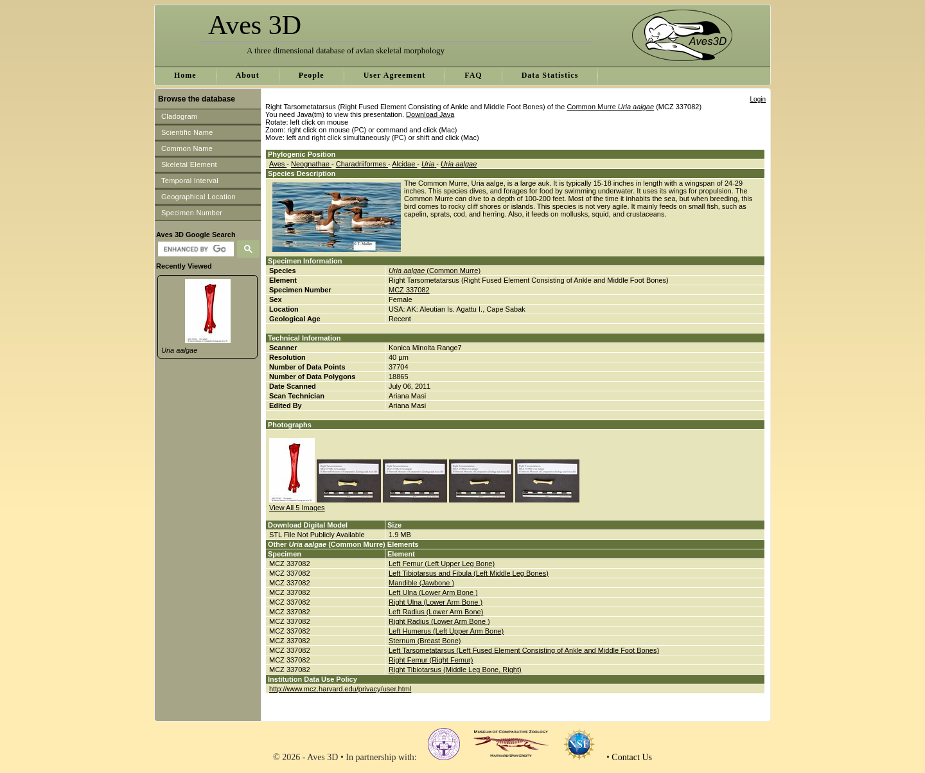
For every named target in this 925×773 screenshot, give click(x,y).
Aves (277, 164)
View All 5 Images (297, 507)
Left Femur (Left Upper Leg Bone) (442, 563)
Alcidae (404, 164)
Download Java (430, 114)
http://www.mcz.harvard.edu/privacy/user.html (340, 689)
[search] (194, 249)
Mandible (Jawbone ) (421, 583)
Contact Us (632, 757)
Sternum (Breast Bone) (425, 640)
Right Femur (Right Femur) (431, 660)
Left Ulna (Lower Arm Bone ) (433, 592)
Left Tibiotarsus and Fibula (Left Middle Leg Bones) (469, 573)
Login (758, 99)
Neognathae (311, 164)
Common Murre (610, 107)
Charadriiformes (362, 164)
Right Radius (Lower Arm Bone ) (439, 621)
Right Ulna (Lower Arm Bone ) (435, 602)
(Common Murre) (434, 270)
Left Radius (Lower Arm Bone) (436, 612)
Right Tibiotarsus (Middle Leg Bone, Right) (455, 669)
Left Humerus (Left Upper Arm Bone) (446, 631)
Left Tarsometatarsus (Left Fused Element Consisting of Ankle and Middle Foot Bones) (524, 650)
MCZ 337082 (409, 290)
